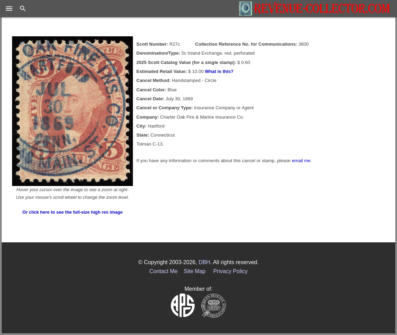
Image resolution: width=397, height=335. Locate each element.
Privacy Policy (230, 271)
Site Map (194, 271)
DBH (204, 262)
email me (301, 160)
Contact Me (163, 271)
